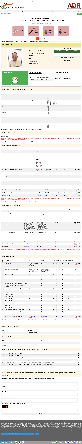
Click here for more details (67, 57)
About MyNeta (78, 11)
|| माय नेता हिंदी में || (49, 11)
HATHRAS (26, 41)
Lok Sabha (8, 11)
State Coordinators (18, 433)
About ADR (70, 11)
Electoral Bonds (40, 11)
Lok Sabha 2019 (9, 41)
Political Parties (32, 11)
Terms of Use (31, 433)
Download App (51, 442)
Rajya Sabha (24, 11)
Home (2, 11)
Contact (25, 433)
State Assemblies (15, 11)
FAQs (37, 433)
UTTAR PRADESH (19, 41)
